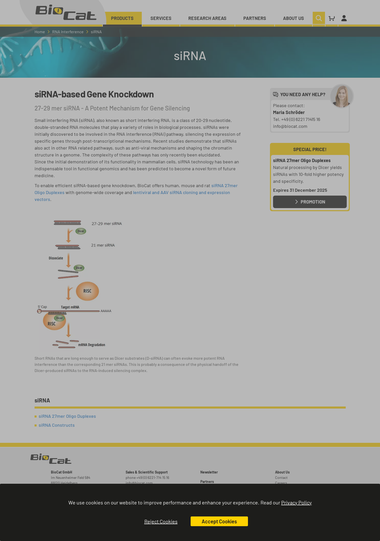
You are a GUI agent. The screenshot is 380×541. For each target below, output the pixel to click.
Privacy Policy (296, 502)
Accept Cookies (219, 521)
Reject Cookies (161, 521)
